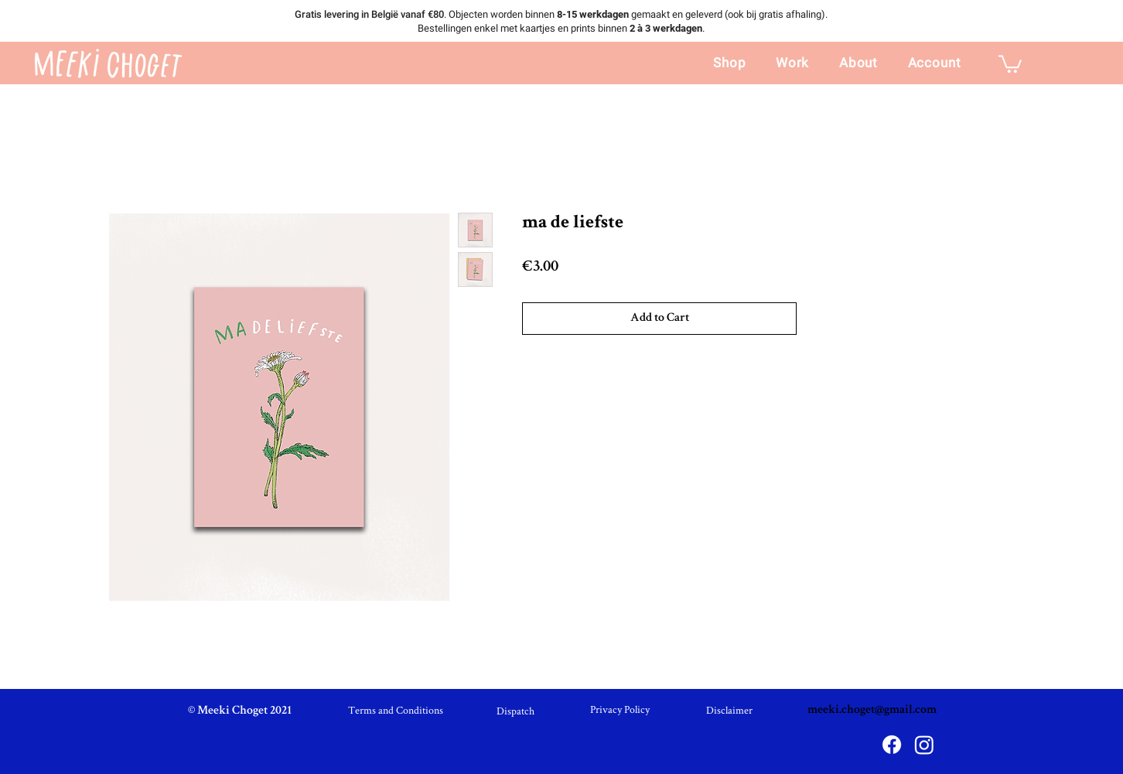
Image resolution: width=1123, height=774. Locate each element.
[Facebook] (891, 744)
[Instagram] (924, 744)
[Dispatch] (515, 712)
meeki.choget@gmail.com (872, 710)
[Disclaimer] (729, 710)
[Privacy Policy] (620, 710)
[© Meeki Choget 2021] (240, 711)
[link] (1010, 63)
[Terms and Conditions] (395, 710)
